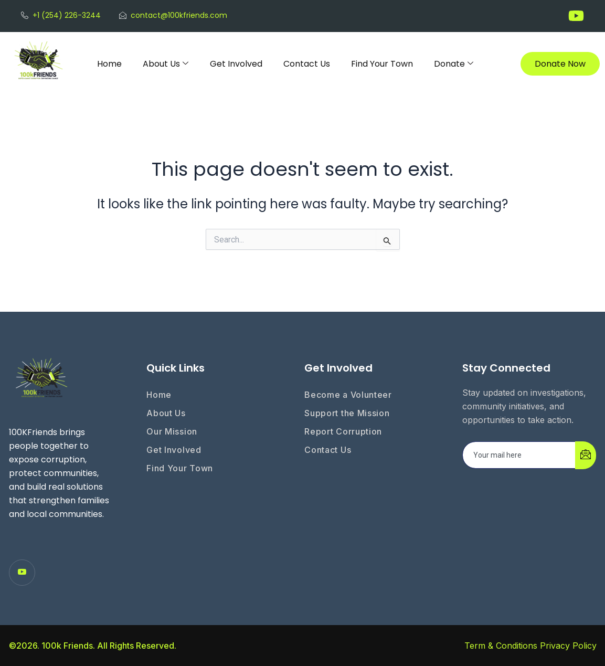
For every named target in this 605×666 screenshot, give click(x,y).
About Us (165, 64)
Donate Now (560, 64)
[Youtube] (22, 572)
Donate (453, 64)
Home (109, 64)
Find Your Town (382, 64)
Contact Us (306, 64)
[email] (519, 455)
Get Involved (236, 64)
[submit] (585, 455)
